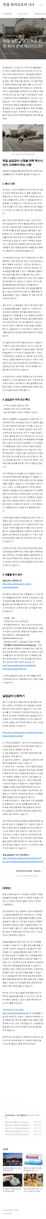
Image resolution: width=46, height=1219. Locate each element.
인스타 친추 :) (23, 14)
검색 (36, 5)
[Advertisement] (23, 1074)
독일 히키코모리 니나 (18, 5)
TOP (41, 1211)
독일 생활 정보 (22, 1115)
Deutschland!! (10, 1115)
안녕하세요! (7, 14)
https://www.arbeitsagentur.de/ (15, 1013)
